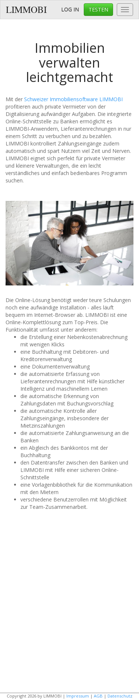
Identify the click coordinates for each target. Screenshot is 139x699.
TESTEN (98, 9)
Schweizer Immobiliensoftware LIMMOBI (73, 99)
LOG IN (70, 9)
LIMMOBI (26, 9)
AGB (98, 696)
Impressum (77, 696)
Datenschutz (119, 696)
